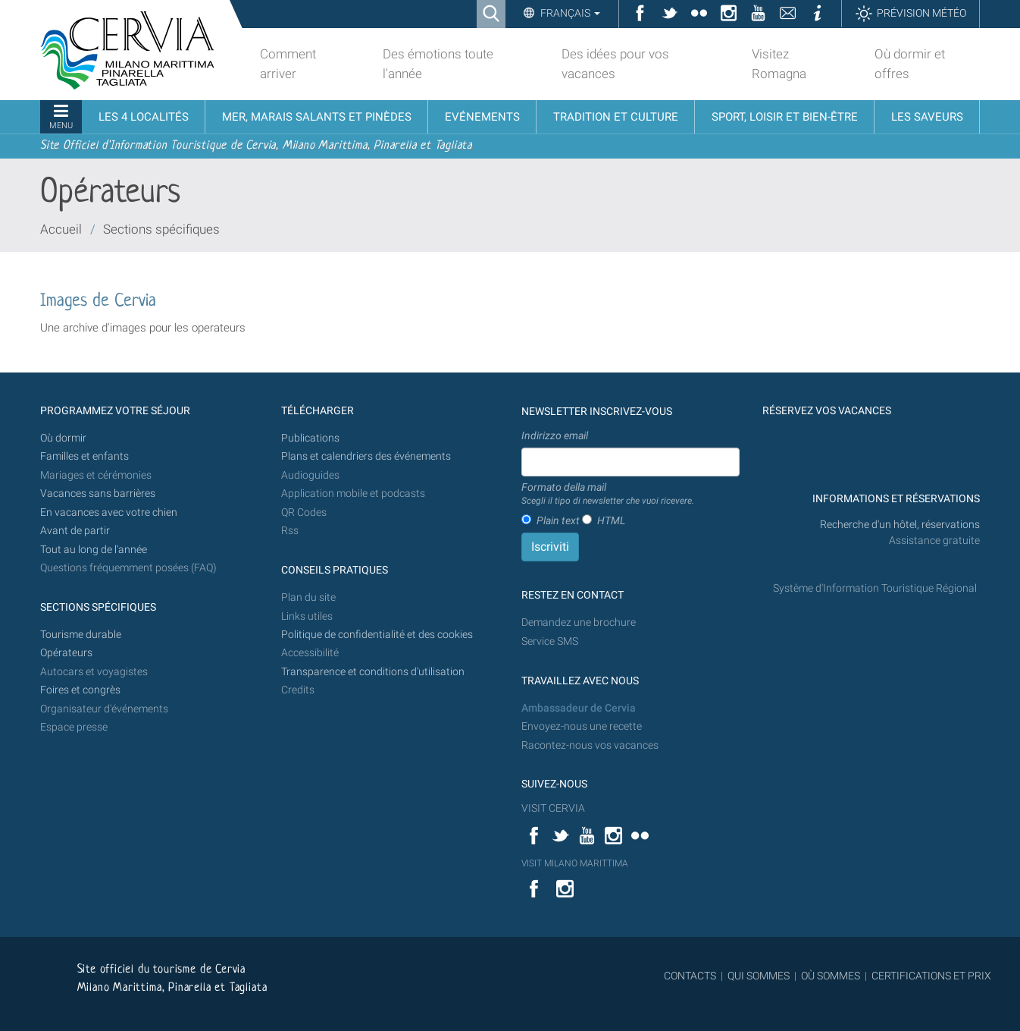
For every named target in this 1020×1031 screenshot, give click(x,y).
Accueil (61, 229)
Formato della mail (607, 494)
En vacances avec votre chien (110, 512)
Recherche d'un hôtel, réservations (900, 524)
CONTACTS (690, 976)
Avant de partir (75, 530)
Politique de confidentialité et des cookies (377, 634)
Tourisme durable (80, 634)
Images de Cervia (98, 301)
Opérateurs (66, 652)
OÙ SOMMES (830, 976)
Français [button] (569, 13)
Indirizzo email (554, 435)
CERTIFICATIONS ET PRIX (931, 976)
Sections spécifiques (161, 229)
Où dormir (63, 438)
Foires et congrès (80, 690)
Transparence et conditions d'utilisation (373, 671)
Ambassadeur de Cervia (578, 708)
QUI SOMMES (758, 976)
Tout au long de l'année (93, 549)
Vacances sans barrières (97, 493)
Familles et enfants (84, 456)
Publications (310, 438)
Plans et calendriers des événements (366, 456)
